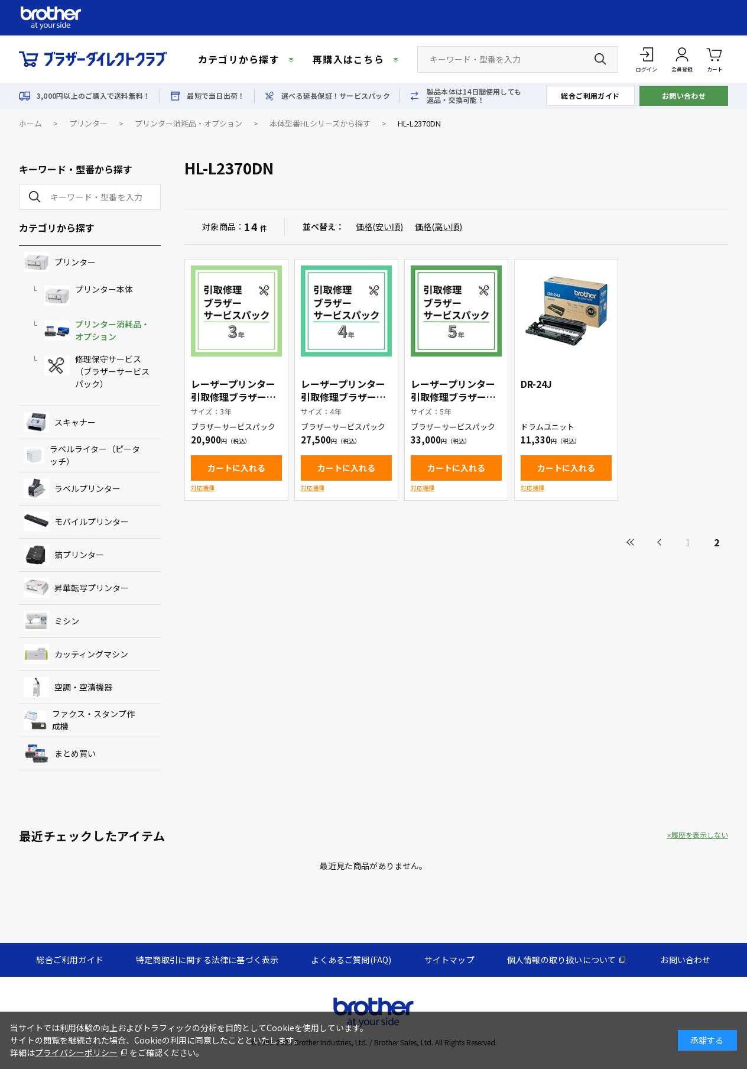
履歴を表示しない (699, 834)
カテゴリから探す (239, 59)
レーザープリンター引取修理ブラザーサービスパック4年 (343, 397)
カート (715, 58)
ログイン (646, 69)
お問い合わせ (684, 95)
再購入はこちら (348, 59)
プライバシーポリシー (76, 1052)
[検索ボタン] (600, 59)
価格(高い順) (438, 226)
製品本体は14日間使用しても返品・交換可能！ (474, 96)
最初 (631, 542)
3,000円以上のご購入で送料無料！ (93, 96)
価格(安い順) (379, 226)
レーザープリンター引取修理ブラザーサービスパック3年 (233, 397)
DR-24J (536, 384)
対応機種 (203, 487)
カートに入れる (236, 468)
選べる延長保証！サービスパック (335, 96)
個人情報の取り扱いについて (561, 960)
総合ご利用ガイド (590, 95)
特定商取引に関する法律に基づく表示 (207, 960)
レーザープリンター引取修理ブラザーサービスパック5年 (453, 397)
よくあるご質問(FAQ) (351, 960)
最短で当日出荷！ (216, 96)
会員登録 (682, 69)
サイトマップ (449, 960)
